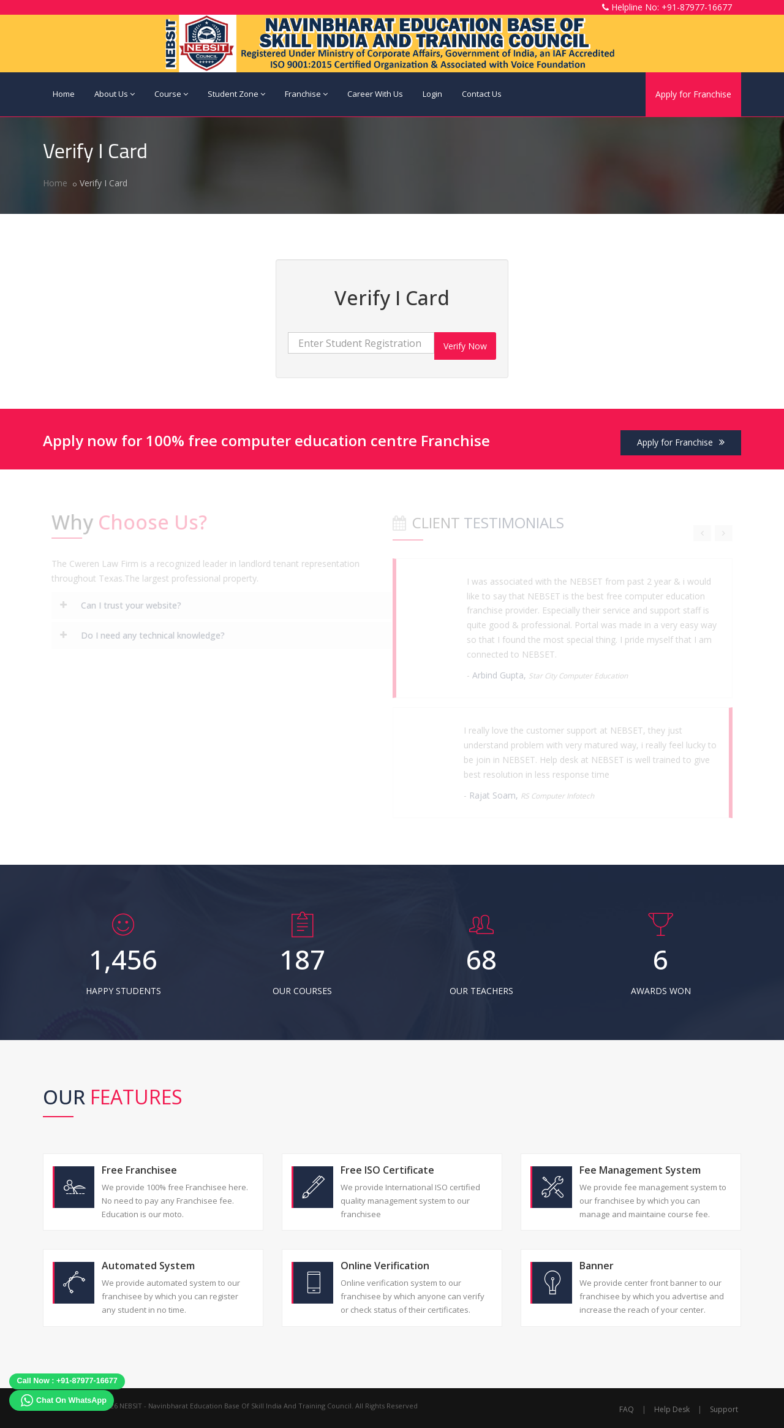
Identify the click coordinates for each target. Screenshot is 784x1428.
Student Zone (236, 93)
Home (64, 93)
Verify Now (465, 346)
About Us (114, 93)
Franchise (306, 93)
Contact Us (482, 93)
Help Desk (672, 1409)
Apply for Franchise (693, 94)
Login (432, 93)
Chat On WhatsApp (71, 1400)
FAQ (626, 1409)
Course (171, 93)
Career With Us (375, 93)
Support (724, 1409)
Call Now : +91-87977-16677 (67, 1381)
